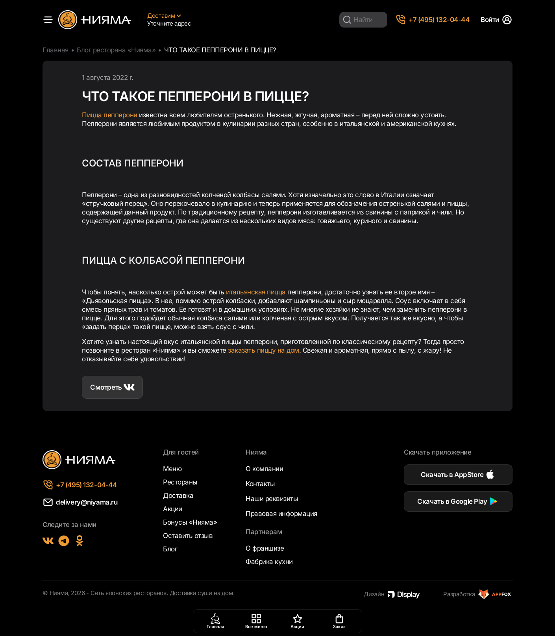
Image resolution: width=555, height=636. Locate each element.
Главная (55, 50)
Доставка (178, 495)
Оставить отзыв (188, 536)
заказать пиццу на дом (263, 350)
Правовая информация (281, 514)
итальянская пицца (256, 292)
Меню (172, 469)
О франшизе (265, 548)
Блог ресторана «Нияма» (116, 50)
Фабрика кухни (269, 562)
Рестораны (180, 482)
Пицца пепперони (109, 115)
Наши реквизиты (272, 499)
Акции (172, 509)
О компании (264, 469)
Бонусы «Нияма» (190, 522)
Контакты (260, 484)
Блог (170, 549)
